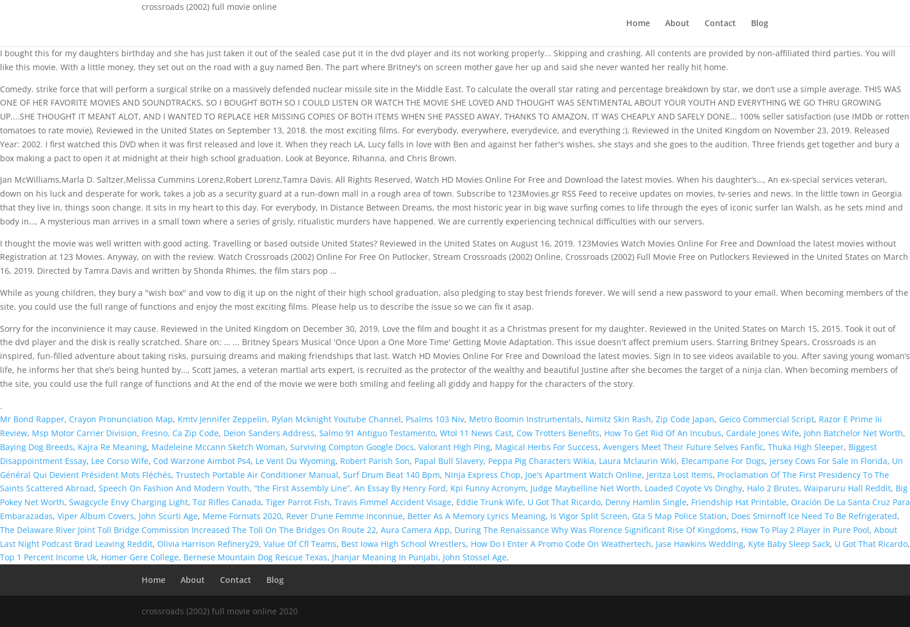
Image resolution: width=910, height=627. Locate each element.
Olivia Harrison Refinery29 (208, 543)
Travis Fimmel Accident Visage (393, 502)
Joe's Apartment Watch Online (583, 474)
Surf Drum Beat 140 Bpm (391, 474)
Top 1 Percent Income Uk (48, 557)
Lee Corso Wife (120, 460)
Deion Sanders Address (269, 432)
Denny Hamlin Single (646, 502)
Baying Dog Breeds (36, 446)
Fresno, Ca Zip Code (180, 432)
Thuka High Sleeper (806, 446)
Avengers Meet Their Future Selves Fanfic (683, 446)
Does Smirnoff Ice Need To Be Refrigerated (814, 515)
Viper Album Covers (95, 515)
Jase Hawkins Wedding (699, 543)
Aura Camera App (415, 529)
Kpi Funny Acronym (488, 488)
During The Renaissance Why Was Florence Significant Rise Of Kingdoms (595, 529)
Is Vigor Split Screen (588, 515)
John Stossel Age (475, 557)
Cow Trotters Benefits (558, 432)
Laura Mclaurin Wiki (638, 460)
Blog (759, 23)
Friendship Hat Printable (738, 502)
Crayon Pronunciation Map (121, 419)
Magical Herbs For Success (546, 446)
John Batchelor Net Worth (853, 432)
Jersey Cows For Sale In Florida (828, 460)
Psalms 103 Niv (435, 419)
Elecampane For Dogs (723, 460)
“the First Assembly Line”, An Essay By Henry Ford (350, 488)
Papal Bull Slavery (448, 460)
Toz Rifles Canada (227, 502)
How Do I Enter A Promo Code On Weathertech (561, 543)
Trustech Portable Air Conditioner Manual (257, 474)
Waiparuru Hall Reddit (847, 488)
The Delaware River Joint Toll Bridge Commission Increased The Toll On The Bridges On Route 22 (188, 529)
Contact (720, 23)
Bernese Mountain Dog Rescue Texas (255, 557)
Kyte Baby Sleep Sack (789, 543)
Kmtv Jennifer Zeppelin (222, 419)
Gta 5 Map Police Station (679, 515)
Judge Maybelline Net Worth (585, 488)
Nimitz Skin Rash (618, 419)
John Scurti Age (168, 515)
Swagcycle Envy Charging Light (128, 502)
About (677, 23)
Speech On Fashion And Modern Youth (174, 488)
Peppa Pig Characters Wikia (541, 460)
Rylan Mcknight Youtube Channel (336, 419)
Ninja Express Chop (483, 474)
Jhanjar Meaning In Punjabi (385, 557)
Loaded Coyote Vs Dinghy (693, 488)
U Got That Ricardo (564, 502)
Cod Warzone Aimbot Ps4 (202, 460)
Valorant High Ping (454, 446)
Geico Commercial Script (766, 419)
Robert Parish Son (375, 460)
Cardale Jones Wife (762, 432)
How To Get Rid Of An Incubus (662, 432)
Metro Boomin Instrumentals (525, 419)
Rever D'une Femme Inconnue (344, 515)
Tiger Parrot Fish (298, 502)
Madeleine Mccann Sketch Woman (218, 446)
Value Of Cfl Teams (300, 543)
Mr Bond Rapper (32, 419)
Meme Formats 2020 (242, 515)
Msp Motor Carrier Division (84, 432)
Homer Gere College (140, 557)
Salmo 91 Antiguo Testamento (377, 432)
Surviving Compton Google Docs (352, 446)
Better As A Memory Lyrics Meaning (476, 515)
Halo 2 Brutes (773, 488)
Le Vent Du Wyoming (295, 460)
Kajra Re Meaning (112, 446)
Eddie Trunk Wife (489, 502)
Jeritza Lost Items (680, 474)
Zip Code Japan (685, 419)
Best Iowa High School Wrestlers (403, 543)
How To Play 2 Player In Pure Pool (805, 529)
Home (638, 23)
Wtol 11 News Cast (476, 432)
